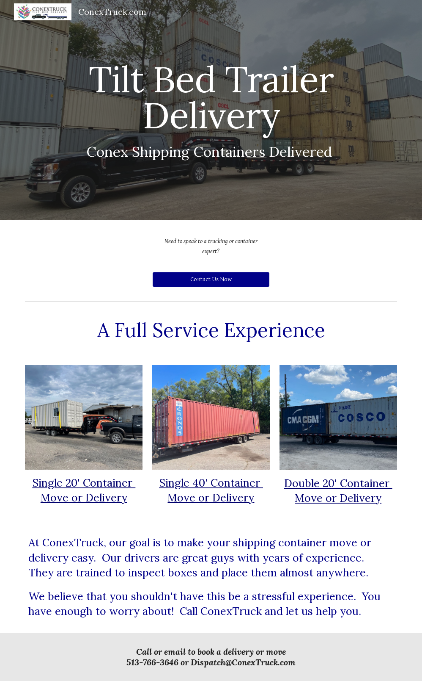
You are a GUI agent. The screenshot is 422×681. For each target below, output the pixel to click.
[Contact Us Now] (211, 279)
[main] (211, 110)
